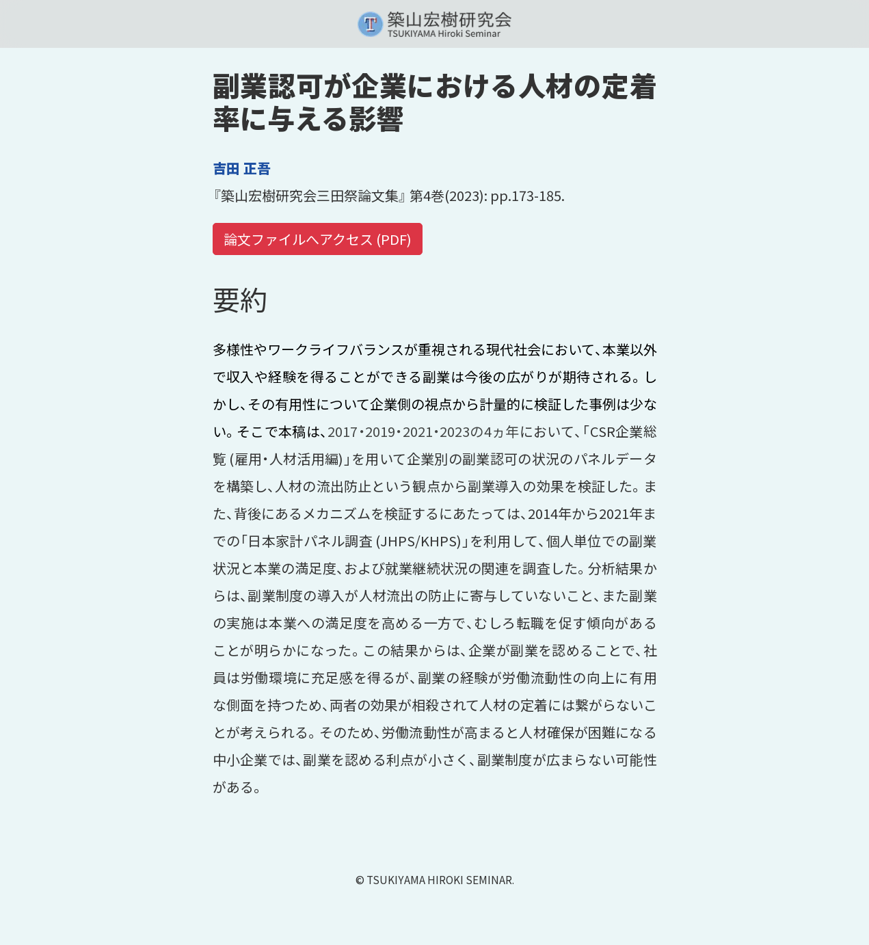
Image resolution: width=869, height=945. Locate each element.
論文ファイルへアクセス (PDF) (318, 239)
